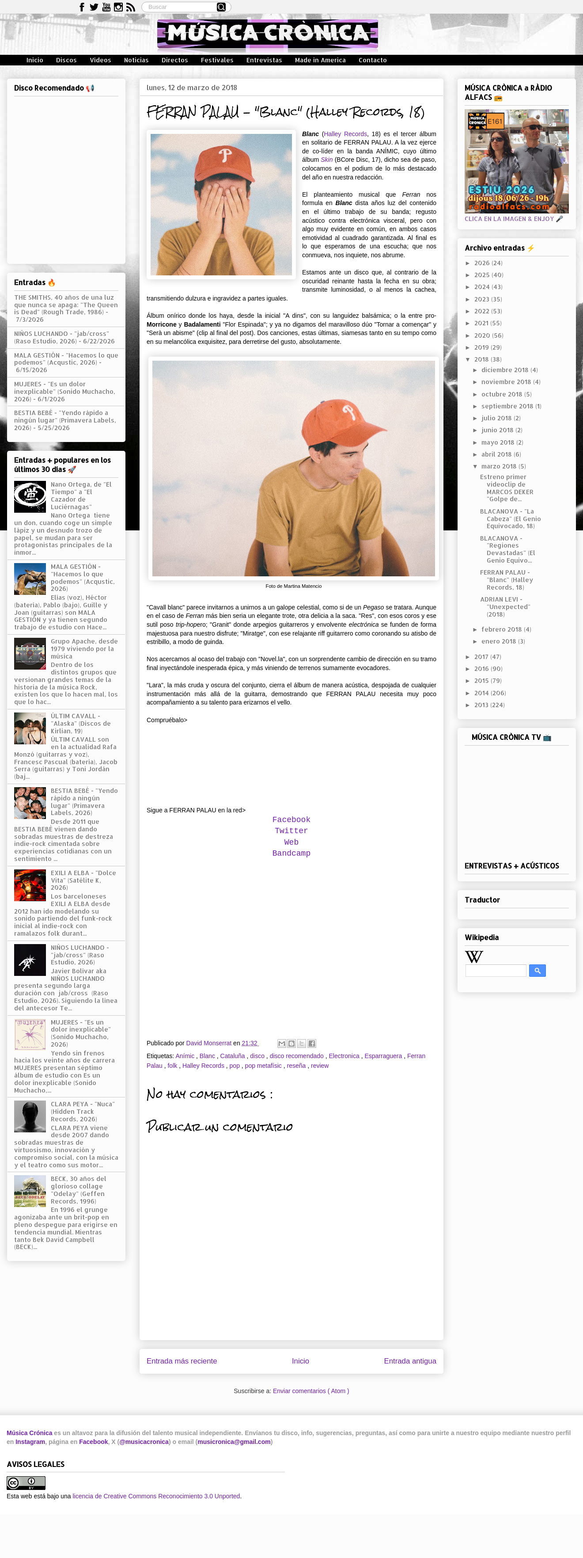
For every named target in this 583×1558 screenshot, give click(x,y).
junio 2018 (498, 430)
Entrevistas (264, 60)
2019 (482, 347)
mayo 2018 (498, 442)
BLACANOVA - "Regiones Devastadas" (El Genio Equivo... (507, 549)
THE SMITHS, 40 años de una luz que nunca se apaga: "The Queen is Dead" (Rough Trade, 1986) (66, 304)
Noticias (136, 60)
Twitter (291, 831)
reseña (297, 1065)
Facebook (291, 819)
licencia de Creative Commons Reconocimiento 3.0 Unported (156, 1496)
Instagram (30, 1441)
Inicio (34, 60)
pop (236, 1065)
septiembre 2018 (508, 406)
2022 (482, 311)
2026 (483, 263)
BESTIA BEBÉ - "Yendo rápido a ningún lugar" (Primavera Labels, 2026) (65, 420)
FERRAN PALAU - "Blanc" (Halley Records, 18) (506, 579)
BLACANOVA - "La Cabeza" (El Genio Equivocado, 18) (510, 518)
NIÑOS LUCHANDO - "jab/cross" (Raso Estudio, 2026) (61, 337)
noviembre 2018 (507, 381)
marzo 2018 (500, 466)
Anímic (185, 1055)
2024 (483, 286)
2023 (482, 299)
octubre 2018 (502, 394)
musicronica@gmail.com (233, 1441)
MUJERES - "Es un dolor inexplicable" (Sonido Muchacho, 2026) (64, 391)
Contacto (373, 60)
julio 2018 (497, 418)
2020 (483, 335)
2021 (482, 323)
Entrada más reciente (182, 1361)
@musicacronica (144, 1441)
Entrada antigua (410, 1361)
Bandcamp (291, 853)
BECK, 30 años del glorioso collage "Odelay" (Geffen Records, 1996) (78, 1189)
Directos (175, 60)
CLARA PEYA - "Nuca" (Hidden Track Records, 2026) (83, 1111)
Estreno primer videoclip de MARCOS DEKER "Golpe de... (507, 488)
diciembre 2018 (505, 369)
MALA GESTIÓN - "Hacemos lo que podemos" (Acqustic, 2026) (66, 358)
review (320, 1065)
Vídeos (100, 60)
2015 (482, 680)
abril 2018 (497, 454)
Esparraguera (384, 1055)
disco (258, 1055)
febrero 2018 (502, 629)
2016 (482, 668)
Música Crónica (29, 1432)
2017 (482, 656)
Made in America (320, 60)
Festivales (217, 60)
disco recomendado (298, 1055)
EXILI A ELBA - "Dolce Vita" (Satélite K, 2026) (83, 880)
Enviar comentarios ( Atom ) (311, 1390)
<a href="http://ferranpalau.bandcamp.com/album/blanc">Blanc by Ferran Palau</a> (291, 759)
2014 (482, 693)
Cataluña (233, 1055)
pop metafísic (264, 1065)
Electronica (345, 1055)
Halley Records (345, 133)
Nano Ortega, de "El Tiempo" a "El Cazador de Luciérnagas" (81, 495)
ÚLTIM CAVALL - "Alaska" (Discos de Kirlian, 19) (81, 723)
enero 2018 (499, 641)
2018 (482, 359)
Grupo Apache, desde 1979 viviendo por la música (84, 648)
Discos (66, 60)
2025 (483, 274)
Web (291, 842)
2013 (482, 705)
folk (173, 1065)
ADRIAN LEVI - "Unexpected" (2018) (505, 606)
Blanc (208, 1055)
